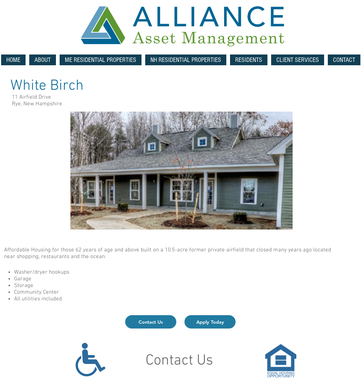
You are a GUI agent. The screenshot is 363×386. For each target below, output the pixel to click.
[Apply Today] (210, 321)
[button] (100, 60)
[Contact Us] (150, 321)
